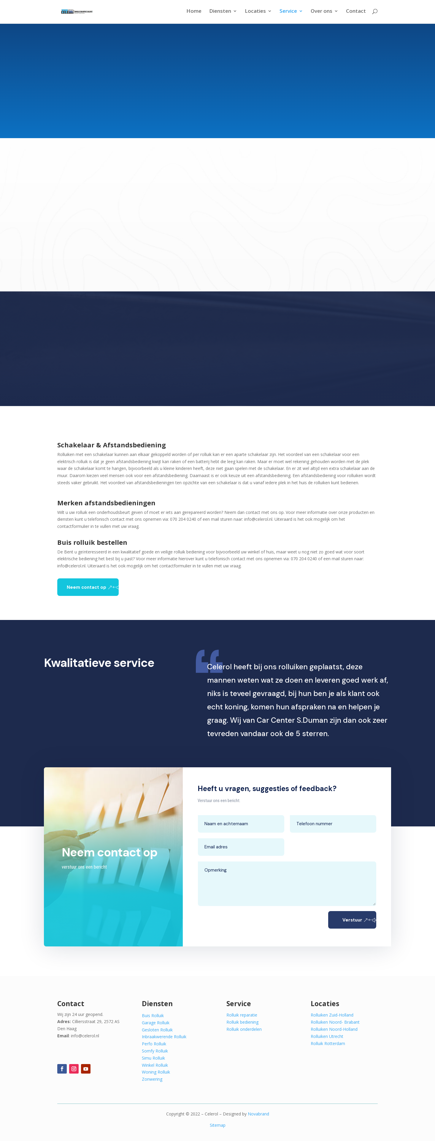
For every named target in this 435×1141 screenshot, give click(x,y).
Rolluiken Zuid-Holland (332, 1015)
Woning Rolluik (156, 1072)
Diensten (220, 12)
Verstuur (343, 920)
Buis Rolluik (153, 1015)
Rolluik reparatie (241, 1015)
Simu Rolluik (153, 1058)
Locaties (255, 12)
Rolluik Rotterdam (328, 1043)
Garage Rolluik (155, 1022)
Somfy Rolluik (155, 1051)
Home (193, 12)
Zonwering (152, 1079)
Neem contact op (86, 587)
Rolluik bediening (242, 1022)
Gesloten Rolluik (157, 1030)
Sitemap (218, 1125)
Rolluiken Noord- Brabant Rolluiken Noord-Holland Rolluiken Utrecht (335, 1029)
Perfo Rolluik (154, 1044)
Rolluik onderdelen (244, 1029)
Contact (356, 12)
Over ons (321, 12)
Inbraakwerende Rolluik (164, 1036)
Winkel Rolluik (155, 1065)
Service (288, 12)
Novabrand (258, 1114)
